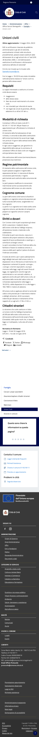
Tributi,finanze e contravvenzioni (16, 595)
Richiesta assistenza (12, 692)
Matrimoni (7, 405)
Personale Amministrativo (14, 555)
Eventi (7, 639)
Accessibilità (6, 725)
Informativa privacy (12, 706)
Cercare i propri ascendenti (13, 391)
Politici (7, 552)
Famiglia (27, 26)
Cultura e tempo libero (13, 572)
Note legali (8, 709)
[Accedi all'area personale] (31, 2)
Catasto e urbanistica (12, 579)
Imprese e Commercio (12, 575)
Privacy (4, 728)
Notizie (7, 619)
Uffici (26, 24)
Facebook (6, 342)
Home (4, 24)
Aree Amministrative (12, 542)
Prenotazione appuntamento (15, 682)
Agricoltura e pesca (11, 609)
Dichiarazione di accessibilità (15, 712)
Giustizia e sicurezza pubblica (15, 592)
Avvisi (7, 626)
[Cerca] (36, 12)
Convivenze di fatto (10, 400)
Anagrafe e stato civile (13, 569)
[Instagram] (10, 529)
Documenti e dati (11, 558)
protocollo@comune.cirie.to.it (12, 665)
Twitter (16, 342)
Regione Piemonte (9, 2)
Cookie (4, 730)
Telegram (7, 345)
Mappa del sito (7, 733)
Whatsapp (25, 342)
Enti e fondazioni (11, 548)
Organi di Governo (11, 538)
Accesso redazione (31, 729)
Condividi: (7, 338)
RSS (3, 723)
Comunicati (9, 622)
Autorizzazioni (10, 606)
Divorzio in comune (10, 413)
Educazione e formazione (13, 582)
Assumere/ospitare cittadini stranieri (17, 396)
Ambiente (8, 599)
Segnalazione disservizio (13, 686)
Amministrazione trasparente (15, 702)
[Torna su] (35, 733)
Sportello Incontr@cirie (10, 71)
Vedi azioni (6, 350)
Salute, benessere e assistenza (15, 602)
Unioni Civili (8, 409)
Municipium (26, 728)
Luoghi (7, 635)
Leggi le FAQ (9, 689)
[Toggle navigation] (4, 11)
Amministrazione (16, 24)
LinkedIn (17, 345)
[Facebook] (5, 529)
